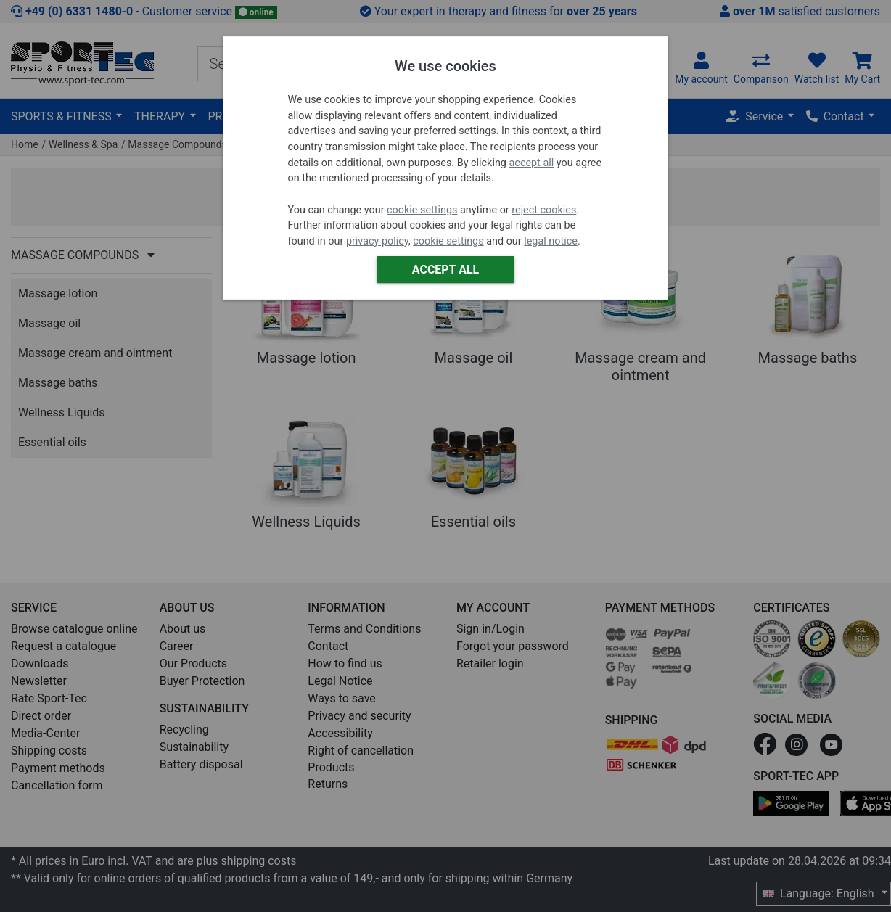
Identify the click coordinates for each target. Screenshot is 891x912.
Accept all (445, 269)
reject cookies (544, 210)
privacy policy (377, 241)
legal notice (551, 241)
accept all (531, 163)
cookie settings (422, 210)
